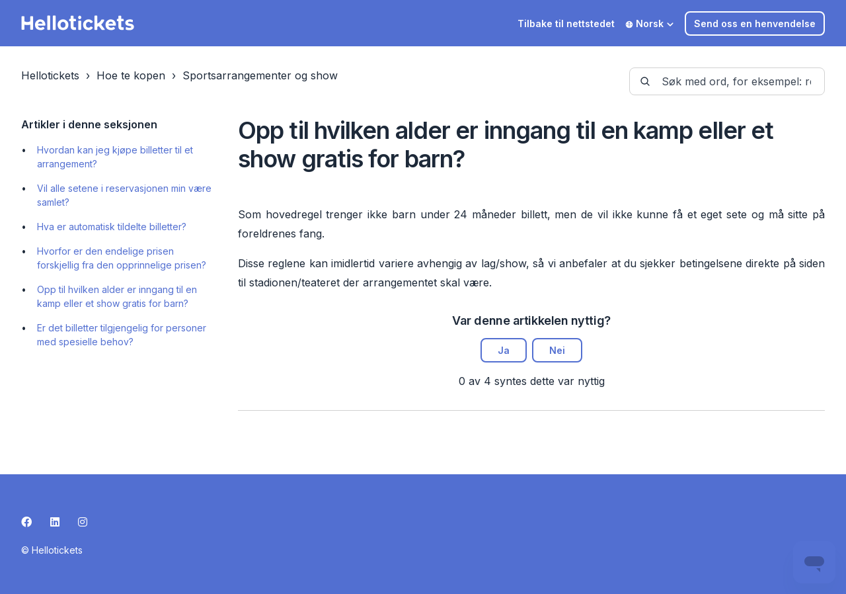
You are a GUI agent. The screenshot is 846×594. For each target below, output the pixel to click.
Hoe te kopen (130, 75)
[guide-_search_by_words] (727, 81)
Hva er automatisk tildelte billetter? (111, 226)
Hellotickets (50, 75)
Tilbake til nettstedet (566, 23)
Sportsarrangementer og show (260, 75)
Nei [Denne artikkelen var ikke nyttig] (557, 350)
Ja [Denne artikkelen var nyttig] (504, 350)
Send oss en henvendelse (755, 23)
